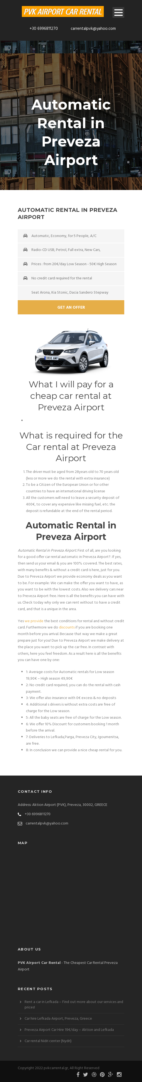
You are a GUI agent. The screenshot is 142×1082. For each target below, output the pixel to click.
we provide (34, 621)
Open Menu (118, 12)
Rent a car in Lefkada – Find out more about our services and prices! (74, 1005)
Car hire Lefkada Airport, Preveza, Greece (58, 1019)
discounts (67, 627)
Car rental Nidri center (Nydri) (48, 1041)
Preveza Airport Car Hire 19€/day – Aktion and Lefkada (69, 1030)
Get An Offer (71, 307)
